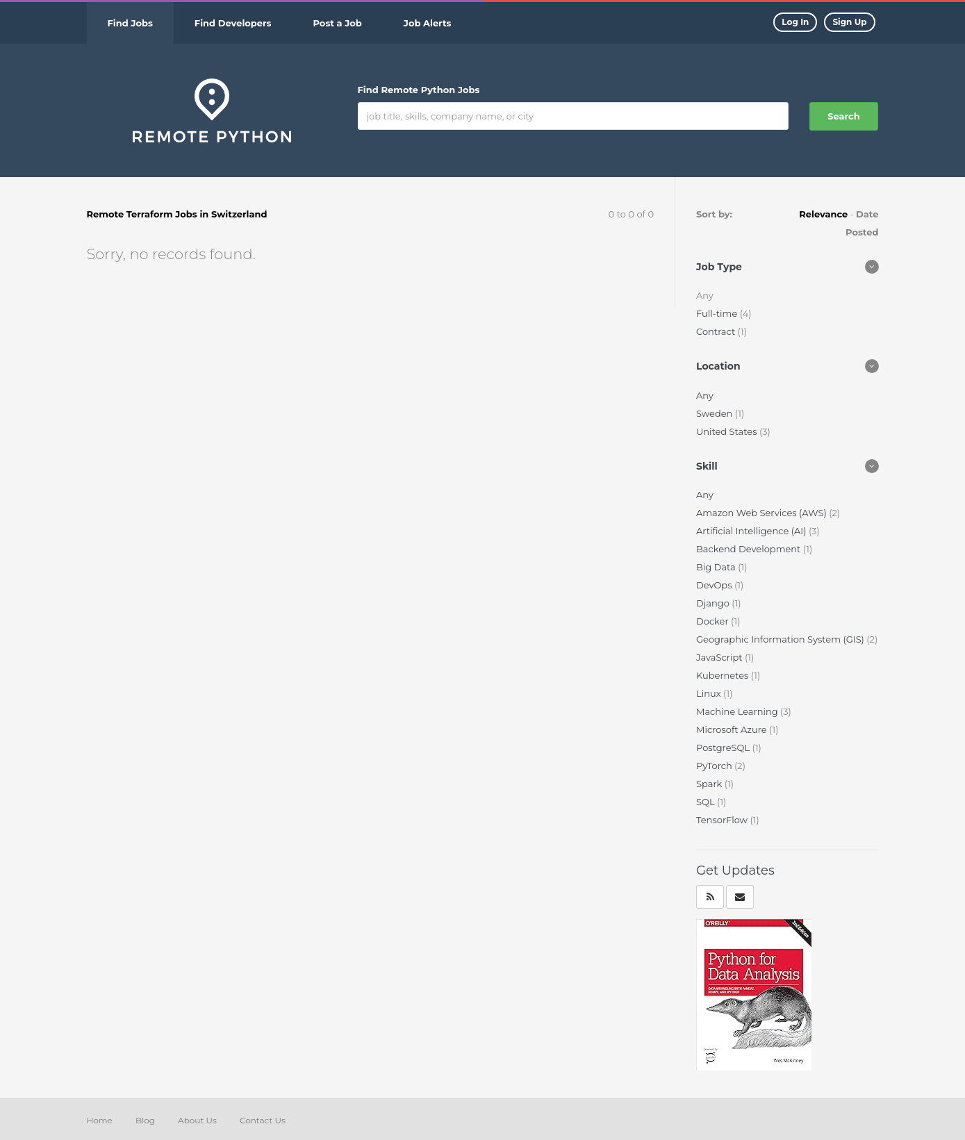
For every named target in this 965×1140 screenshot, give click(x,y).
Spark (710, 783)
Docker (713, 621)
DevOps (715, 584)
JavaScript (720, 657)
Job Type (719, 267)
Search (843, 116)
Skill (707, 466)
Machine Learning (738, 711)
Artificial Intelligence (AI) (752, 530)
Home (100, 1120)
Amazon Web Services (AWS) (762, 512)
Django (714, 603)
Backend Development (749, 548)
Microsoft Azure (732, 729)
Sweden (715, 413)
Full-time (718, 313)
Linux (709, 693)
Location (718, 366)
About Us (197, 1120)
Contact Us (263, 1120)
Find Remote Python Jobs (419, 89)
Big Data (717, 566)
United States (727, 431)
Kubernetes (723, 675)
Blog (145, 1120)
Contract (717, 331)
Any (705, 395)
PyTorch (715, 765)
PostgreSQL (724, 747)
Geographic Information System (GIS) (781, 639)
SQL (706, 801)
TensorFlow (723, 819)
